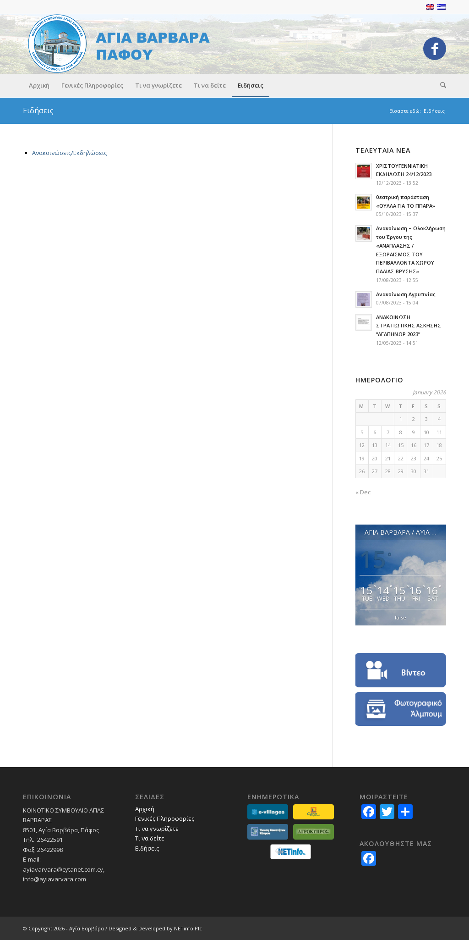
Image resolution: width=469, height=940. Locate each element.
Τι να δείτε (149, 838)
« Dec (363, 492)
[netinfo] (290, 851)
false (400, 617)
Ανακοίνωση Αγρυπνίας (406, 294)
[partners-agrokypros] (313, 831)
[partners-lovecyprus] (313, 811)
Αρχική (144, 809)
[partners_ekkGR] (267, 831)
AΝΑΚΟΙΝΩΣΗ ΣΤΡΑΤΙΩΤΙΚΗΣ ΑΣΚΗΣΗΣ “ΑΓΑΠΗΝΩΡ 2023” (408, 326)
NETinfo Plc (188, 928)
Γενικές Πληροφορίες (164, 818)
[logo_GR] (123, 44)
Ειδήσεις (38, 110)
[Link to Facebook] (434, 48)
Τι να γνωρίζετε (157, 828)
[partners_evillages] (267, 811)
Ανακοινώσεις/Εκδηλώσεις (69, 153)
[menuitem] (39, 85)
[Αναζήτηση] (440, 85)
